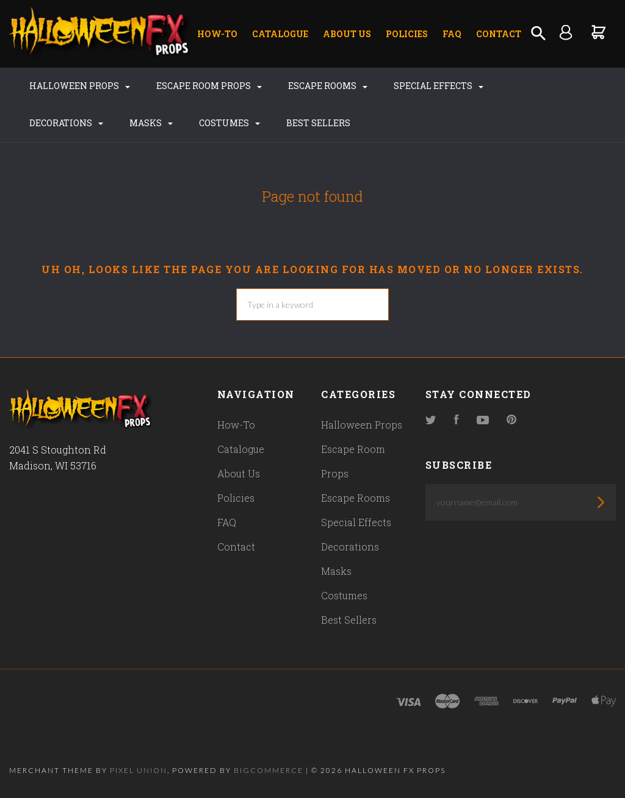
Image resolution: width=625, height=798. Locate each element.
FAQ (452, 34)
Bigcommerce (268, 770)
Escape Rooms (327, 85)
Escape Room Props (209, 85)
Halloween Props (79, 85)
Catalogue (280, 34)
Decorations (66, 123)
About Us (347, 34)
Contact (498, 34)
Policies (407, 34)
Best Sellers (318, 123)
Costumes (229, 123)
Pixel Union (138, 770)
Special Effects (438, 85)
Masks (151, 123)
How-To (217, 34)
